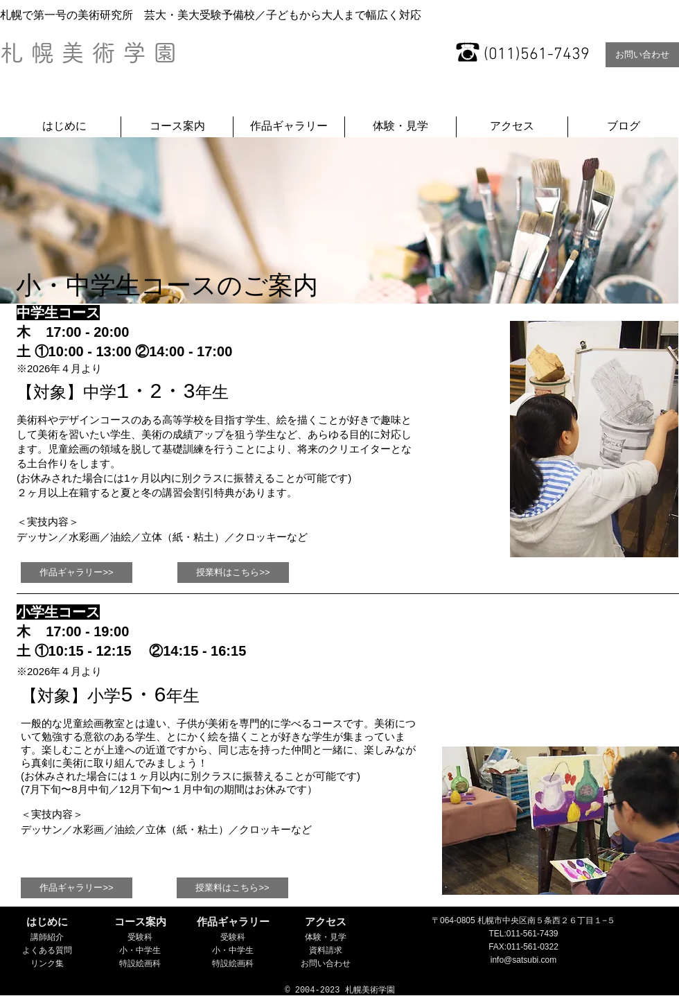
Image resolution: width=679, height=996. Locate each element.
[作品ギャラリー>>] (76, 572)
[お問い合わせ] (642, 54)
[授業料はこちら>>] (233, 572)
